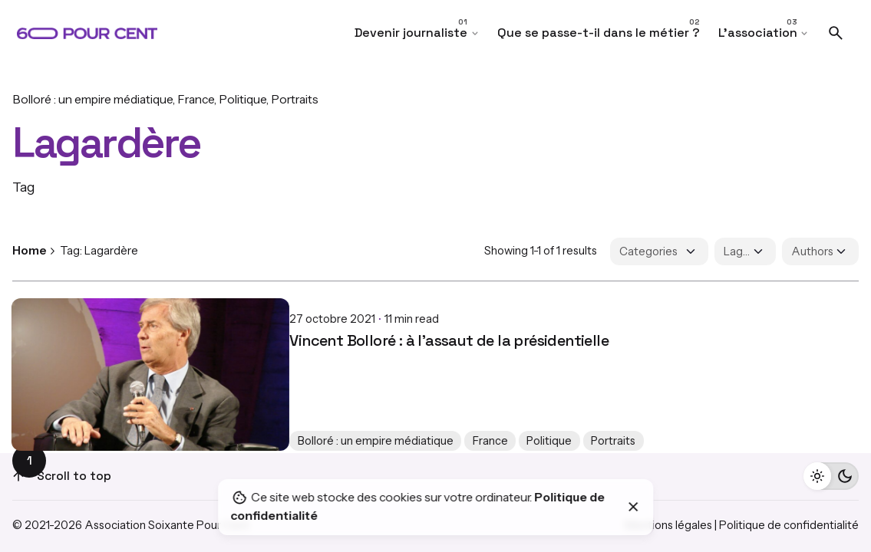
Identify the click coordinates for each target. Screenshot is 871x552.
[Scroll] (18, 476)
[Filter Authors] (820, 251)
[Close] (634, 506)
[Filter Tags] (745, 251)
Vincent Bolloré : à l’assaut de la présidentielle (172, 328)
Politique (242, 99)
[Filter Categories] (659, 251)
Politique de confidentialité (789, 525)
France (195, 99)
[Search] (835, 33)
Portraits (294, 99)
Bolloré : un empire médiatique (92, 99)
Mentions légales (668, 525)
